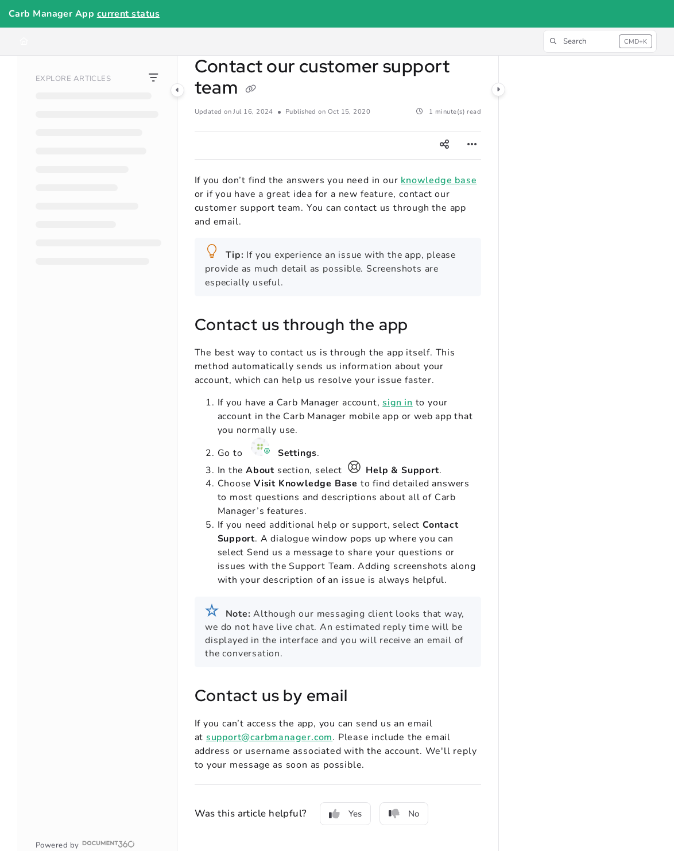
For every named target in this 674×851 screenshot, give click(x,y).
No (404, 813)
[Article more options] (472, 145)
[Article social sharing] (444, 145)
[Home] (24, 41)
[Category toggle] (177, 90)
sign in (397, 402)
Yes (345, 813)
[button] (600, 41)
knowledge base (439, 180)
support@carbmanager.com (269, 737)
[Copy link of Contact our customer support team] (251, 89)
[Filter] (153, 78)
